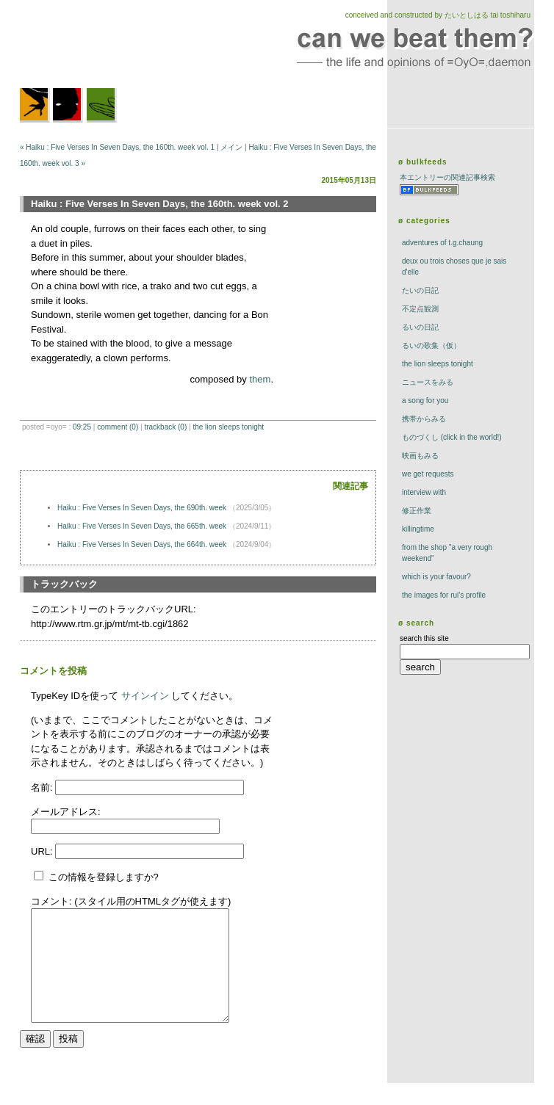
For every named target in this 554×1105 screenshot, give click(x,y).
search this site (424, 638)
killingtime (418, 529)
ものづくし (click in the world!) (452, 437)
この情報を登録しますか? (96, 877)
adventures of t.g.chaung (442, 243)
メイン (231, 147)
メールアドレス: (66, 811)
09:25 (82, 427)
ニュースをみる (427, 382)
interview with (424, 492)
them (259, 379)
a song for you (425, 400)
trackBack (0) (165, 427)
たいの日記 (420, 290)
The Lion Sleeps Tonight (228, 427)
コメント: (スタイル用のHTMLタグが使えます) (131, 901)
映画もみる (420, 456)
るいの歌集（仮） (431, 345)
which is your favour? (436, 577)
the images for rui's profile (444, 595)
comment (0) (117, 427)
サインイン (145, 695)
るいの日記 (420, 327)
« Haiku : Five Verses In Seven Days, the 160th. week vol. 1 (117, 147)
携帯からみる (424, 419)
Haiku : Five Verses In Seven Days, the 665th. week (143, 526)
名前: (43, 787)
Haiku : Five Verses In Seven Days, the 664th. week (143, 544)
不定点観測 (420, 309)
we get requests (428, 474)
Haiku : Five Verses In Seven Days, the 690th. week (143, 508)
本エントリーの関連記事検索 (447, 177)
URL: (43, 851)
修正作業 (416, 511)
